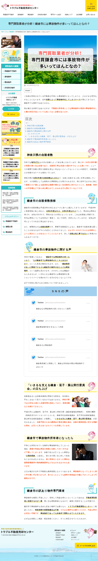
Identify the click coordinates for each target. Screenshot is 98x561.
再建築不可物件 (8, 14)
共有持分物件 (42, 14)
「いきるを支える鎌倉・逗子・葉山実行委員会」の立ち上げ (51, 136)
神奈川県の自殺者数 (35, 126)
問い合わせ (11, 114)
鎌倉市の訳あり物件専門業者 (39, 142)
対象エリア (69, 14)
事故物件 (31, 14)
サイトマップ (75, 539)
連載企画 (9, 227)
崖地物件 (21, 14)
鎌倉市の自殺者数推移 (36, 128)
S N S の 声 (35, 134)
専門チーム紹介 (56, 14)
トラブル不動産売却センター (45, 556)
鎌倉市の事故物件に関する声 (39, 131)
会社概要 (79, 14)
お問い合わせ (90, 14)
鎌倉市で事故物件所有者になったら (41, 139)
